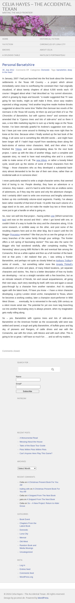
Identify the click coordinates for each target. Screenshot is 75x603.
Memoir (23, 537)
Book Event (25, 519)
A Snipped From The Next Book (41, 495)
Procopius (15, 234)
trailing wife (25, 489)
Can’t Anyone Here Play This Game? (36, 453)
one (53, 216)
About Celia (46, 50)
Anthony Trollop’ (64, 260)
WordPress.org (26, 577)
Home (5, 39)
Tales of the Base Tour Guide (32, 445)
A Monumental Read (29, 438)
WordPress (43, 598)
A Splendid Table (11, 55)
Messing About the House (31, 442)
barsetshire (61, 70)
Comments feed (27, 573)
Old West (24, 541)
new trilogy (41, 160)
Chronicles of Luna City (52, 44)
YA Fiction (7, 44)
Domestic (45, 70)
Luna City (24, 534)
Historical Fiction (49, 39)
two (4, 219)
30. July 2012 (8, 70)
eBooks (6, 50)
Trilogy (18, 149)
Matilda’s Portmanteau (52, 55)
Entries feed (25, 569)
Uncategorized (26, 552)
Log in (22, 565)
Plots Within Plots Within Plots (33, 449)
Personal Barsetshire (18, 65)
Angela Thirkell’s (64, 264)
